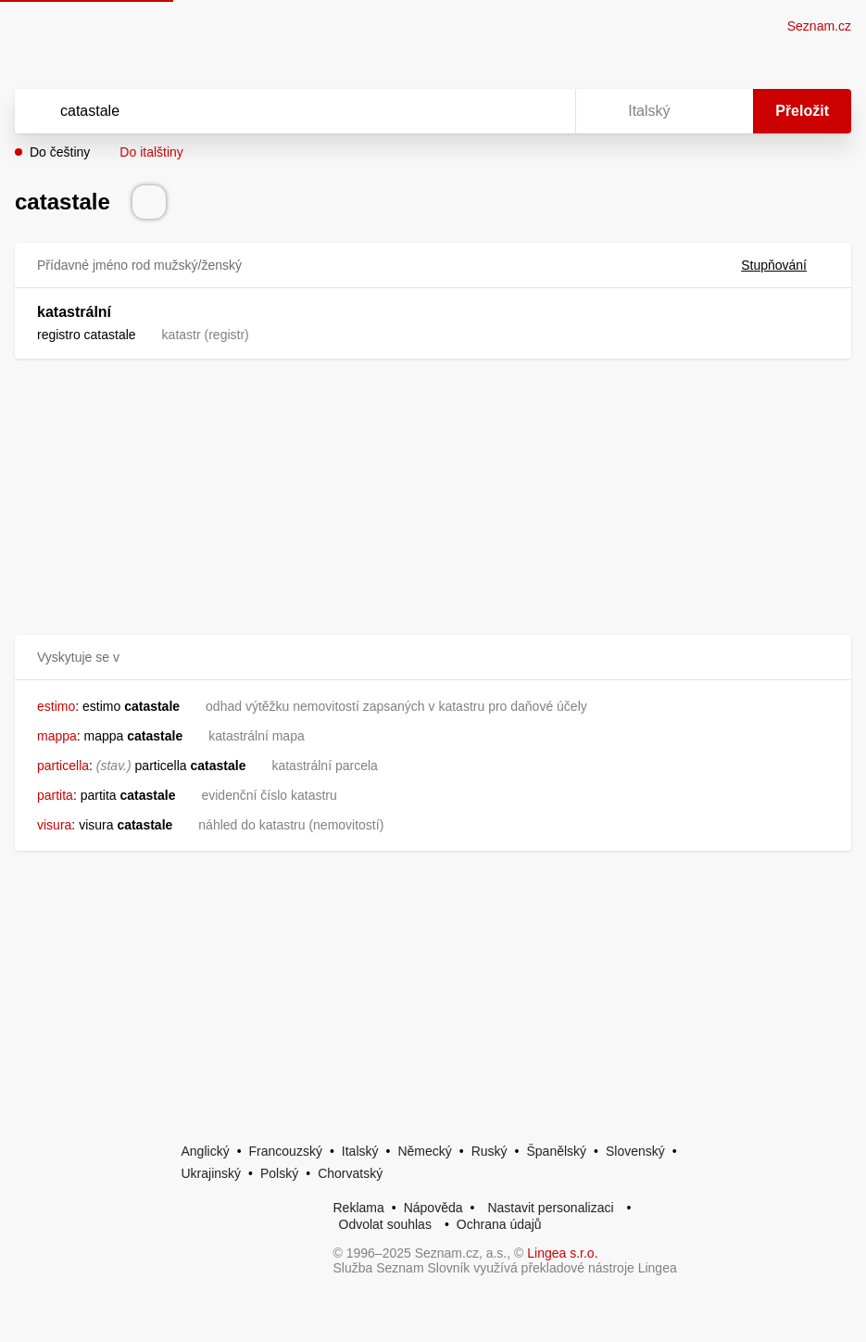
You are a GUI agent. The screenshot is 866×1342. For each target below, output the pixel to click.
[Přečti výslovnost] (149, 202)
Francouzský (285, 1151)
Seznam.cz (819, 26)
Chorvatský (350, 1173)
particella (63, 765)
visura (54, 824)
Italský (360, 1151)
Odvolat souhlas (385, 1224)
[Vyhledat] (271, 111)
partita (55, 795)
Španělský (556, 1151)
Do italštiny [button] (150, 152)
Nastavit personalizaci (550, 1207)
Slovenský (635, 1151)
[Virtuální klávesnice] (543, 111)
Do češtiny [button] (60, 152)
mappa (57, 735)
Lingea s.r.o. (562, 1253)
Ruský (489, 1151)
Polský (279, 1173)
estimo (56, 706)
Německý (424, 1151)
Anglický (206, 1151)
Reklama (358, 1207)
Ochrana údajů (499, 1224)
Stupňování (785, 265)
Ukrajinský (212, 1173)
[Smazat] (503, 111)
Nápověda (433, 1207)
